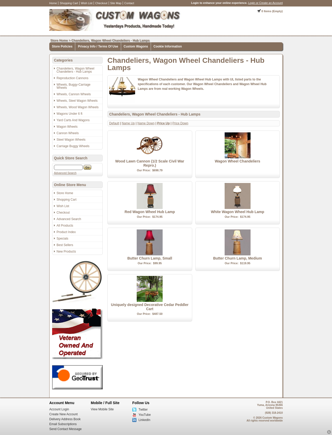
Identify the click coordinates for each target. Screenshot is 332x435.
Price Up (163, 123)
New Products (66, 251)
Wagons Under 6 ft (69, 113)
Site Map (115, 3)
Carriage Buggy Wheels (73, 146)
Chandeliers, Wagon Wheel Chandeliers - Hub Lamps (110, 40)
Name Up (128, 123)
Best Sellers (65, 245)
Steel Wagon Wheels (71, 139)
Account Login (59, 409)
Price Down (180, 123)
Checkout (101, 3)
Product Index (66, 232)
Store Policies (62, 46)
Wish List (87, 3)
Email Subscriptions (63, 424)
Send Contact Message (65, 429)
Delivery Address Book (65, 419)
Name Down (146, 123)
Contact (129, 3)
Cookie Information (168, 46)
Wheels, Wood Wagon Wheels (78, 107)
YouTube (145, 415)
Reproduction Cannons (72, 78)
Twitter (143, 409)
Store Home (59, 40)
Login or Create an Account (265, 2)
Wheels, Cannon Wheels (74, 94)
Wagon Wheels (67, 126)
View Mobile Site (102, 409)
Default (114, 123)
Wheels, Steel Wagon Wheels (77, 101)
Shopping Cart (69, 3)
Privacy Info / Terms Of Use (98, 46)
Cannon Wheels (68, 133)
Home (53, 3)
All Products (65, 225)
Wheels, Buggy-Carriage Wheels (74, 86)
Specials (62, 238)
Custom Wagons (136, 46)
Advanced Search (65, 172)
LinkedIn (144, 420)
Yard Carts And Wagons (73, 120)
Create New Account (63, 414)
